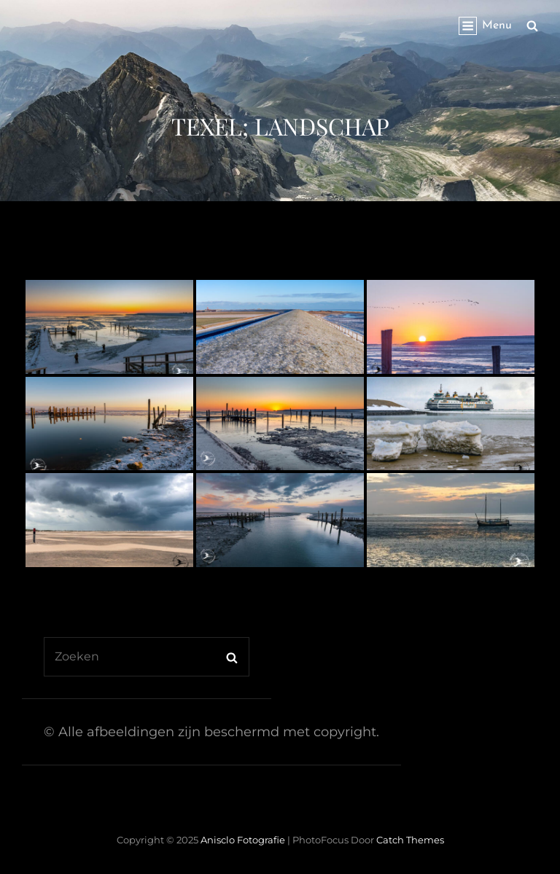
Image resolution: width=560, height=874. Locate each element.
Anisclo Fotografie (243, 840)
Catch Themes (410, 840)
